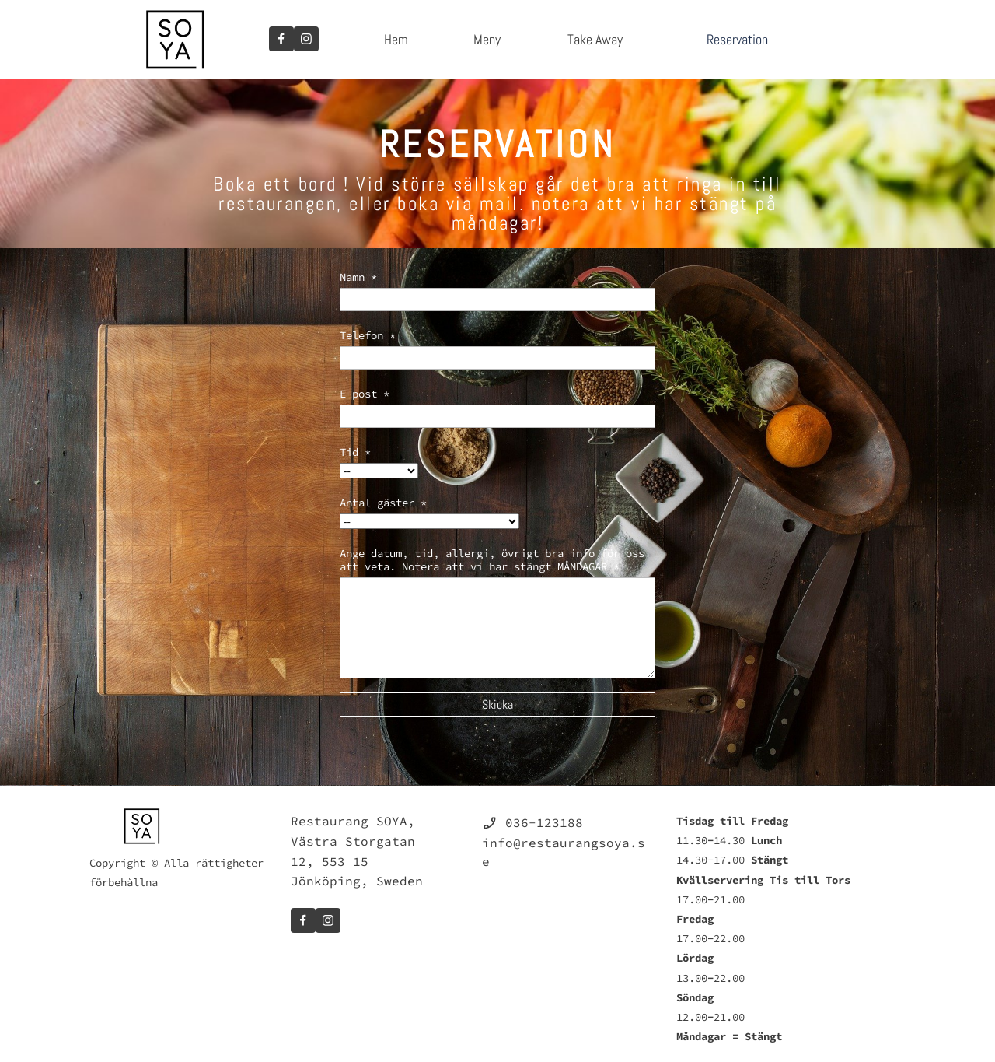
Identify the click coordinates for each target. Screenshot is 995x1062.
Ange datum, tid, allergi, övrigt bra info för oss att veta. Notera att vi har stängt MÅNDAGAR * (492, 559)
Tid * (355, 452)
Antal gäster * (383, 503)
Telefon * (368, 335)
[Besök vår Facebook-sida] (281, 38)
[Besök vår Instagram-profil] (306, 38)
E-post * (364, 394)
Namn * (358, 277)
